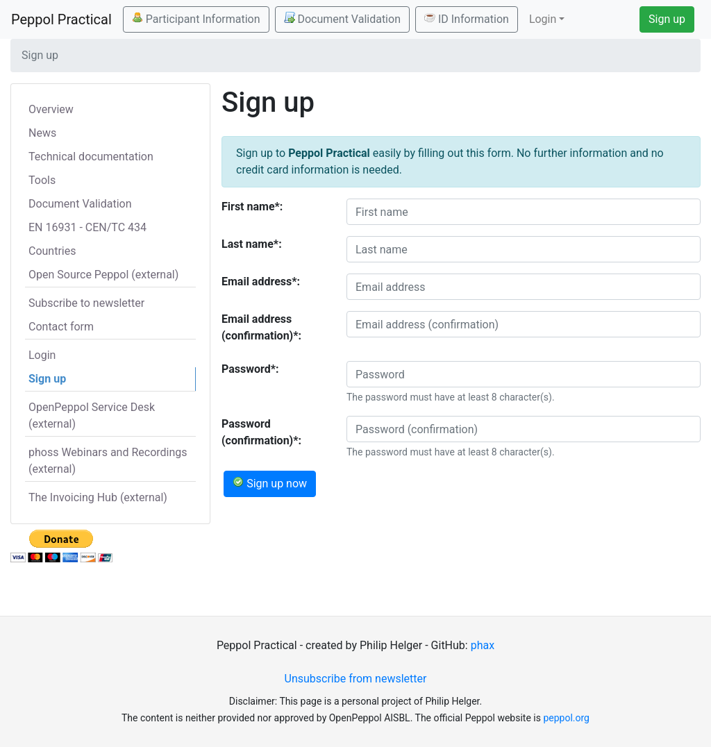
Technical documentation (90, 156)
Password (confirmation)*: (261, 432)
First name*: (252, 206)
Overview (51, 109)
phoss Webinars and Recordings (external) (107, 461)
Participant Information (196, 19)
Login (42, 355)
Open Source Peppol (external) (103, 274)
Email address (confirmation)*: (261, 327)
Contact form (61, 326)
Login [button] (542, 19)
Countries (52, 251)
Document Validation (342, 19)
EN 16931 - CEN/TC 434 (87, 227)
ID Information (466, 19)
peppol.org (566, 717)
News (42, 133)
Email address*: (260, 281)
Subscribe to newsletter (86, 303)
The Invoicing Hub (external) (97, 497)
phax (482, 645)
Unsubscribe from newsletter (356, 678)
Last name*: (251, 244)
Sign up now (270, 483)
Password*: (250, 369)
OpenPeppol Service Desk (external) (91, 415)
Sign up (667, 19)
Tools (42, 180)
